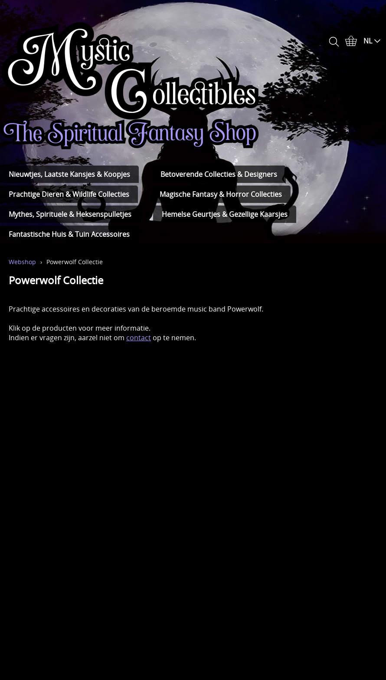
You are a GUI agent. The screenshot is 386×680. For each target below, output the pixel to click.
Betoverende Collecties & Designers (218, 174)
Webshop (22, 262)
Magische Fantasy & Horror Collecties (221, 194)
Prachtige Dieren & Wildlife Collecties (69, 194)
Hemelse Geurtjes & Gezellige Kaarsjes (225, 214)
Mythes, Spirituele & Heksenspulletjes (70, 214)
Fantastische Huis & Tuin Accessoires (69, 234)
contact (138, 337)
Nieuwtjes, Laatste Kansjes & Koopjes (69, 174)
